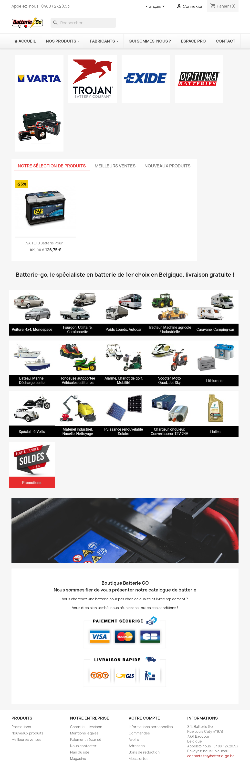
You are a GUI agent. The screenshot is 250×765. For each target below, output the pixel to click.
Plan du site (79, 752)
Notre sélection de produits (52, 166)
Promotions (21, 726)
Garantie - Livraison (86, 726)
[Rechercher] (83, 23)
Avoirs (134, 739)
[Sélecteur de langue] (156, 7)
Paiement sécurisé (85, 739)
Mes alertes (138, 758)
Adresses (137, 745)
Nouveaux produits (167, 166)
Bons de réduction (144, 752)
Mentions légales (84, 733)
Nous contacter (83, 745)
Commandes (139, 733)
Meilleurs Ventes (115, 166)
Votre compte (144, 718)
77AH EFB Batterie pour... (45, 243)
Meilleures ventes (26, 739)
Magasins (78, 758)
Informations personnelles (151, 726)
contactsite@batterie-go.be (211, 756)
